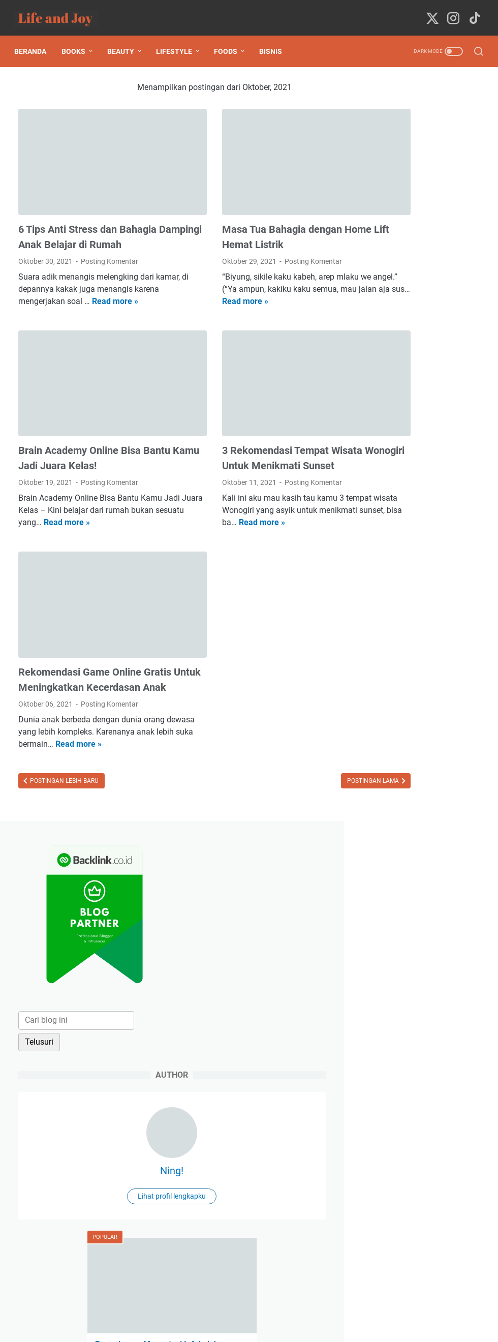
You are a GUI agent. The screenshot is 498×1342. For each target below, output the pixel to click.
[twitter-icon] (431, 13)
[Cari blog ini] (420, 226)
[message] (421, 1043)
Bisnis (274, 42)
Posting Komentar (109, 246)
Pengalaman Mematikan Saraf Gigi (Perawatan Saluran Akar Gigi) (414, 606)
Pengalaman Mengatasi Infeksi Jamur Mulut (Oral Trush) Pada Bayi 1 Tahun (416, 533)
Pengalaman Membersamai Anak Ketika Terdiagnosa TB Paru (420, 824)
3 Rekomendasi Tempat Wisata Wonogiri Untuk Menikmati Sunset (249, 439)
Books (77, 42)
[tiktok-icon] (472, 13)
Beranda (34, 42)
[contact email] (421, 979)
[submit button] (421, 1100)
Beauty (124, 42)
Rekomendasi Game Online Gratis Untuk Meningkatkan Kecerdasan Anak (80, 664)
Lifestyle (178, 42)
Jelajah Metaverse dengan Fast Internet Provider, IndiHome (418, 751)
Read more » (41, 298)
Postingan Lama (288, 785)
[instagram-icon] (452, 13)
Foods (229, 42)
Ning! (420, 377)
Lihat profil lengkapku (421, 402)
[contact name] (421, 936)
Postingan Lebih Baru (63, 785)
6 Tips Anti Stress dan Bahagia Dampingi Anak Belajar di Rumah (87, 214)
